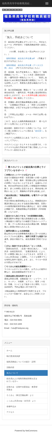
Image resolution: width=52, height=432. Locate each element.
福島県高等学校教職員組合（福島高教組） (19, 3)
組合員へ (39, 131)
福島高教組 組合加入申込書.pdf (20, 58)
